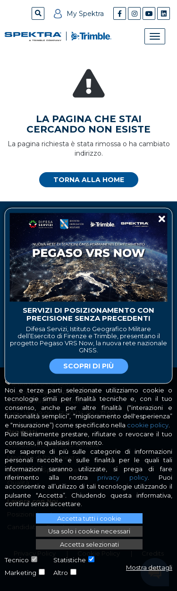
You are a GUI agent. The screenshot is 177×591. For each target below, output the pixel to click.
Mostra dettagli (149, 567)
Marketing (20, 572)
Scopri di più (88, 366)
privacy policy (122, 477)
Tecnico (17, 560)
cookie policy (148, 425)
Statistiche (69, 560)
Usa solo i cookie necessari (89, 531)
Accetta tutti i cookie (89, 518)
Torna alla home (88, 179)
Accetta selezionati (89, 544)
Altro (60, 572)
